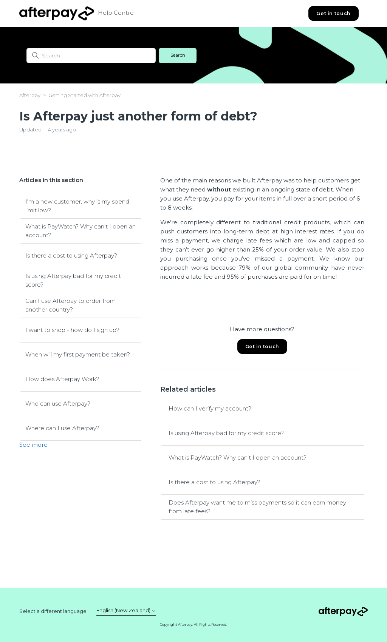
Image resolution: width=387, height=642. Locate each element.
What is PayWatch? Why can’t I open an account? (80, 231)
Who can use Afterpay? (57, 403)
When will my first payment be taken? (77, 354)
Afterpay (29, 95)
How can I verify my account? (210, 408)
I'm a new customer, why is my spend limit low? (77, 206)
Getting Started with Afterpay (84, 95)
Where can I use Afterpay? (62, 428)
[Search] (91, 55)
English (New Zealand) (126, 610)
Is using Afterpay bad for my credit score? (73, 280)
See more (33, 444)
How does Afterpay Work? (62, 379)
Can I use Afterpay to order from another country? (70, 305)
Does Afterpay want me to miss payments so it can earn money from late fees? (257, 507)
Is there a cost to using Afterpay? (71, 255)
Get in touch (333, 13)
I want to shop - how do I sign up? (72, 329)
